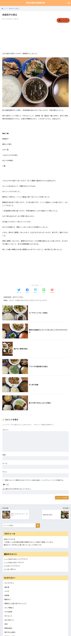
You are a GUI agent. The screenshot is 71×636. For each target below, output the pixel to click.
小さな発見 (8, 612)
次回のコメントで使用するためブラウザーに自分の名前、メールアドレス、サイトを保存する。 (34, 480)
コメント (5, 430)
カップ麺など (9, 607)
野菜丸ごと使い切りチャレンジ (15, 603)
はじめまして (9, 620)
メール (5, 463)
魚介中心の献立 (9, 632)
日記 (6, 624)
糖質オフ (7, 599)
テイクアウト (9, 583)
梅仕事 (6, 587)
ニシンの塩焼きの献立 (10, 559)
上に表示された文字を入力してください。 (17, 489)
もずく (12, 300)
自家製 (6, 595)
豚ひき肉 (20, 300)
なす (27, 300)
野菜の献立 (8, 628)
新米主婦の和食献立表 (36, 2)
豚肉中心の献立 (18, 297)
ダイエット (8, 616)
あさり (33, 300)
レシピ (6, 591)
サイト (4, 472)
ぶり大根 (6, 566)
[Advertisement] (35, 37)
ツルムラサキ (42, 300)
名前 (4, 455)
